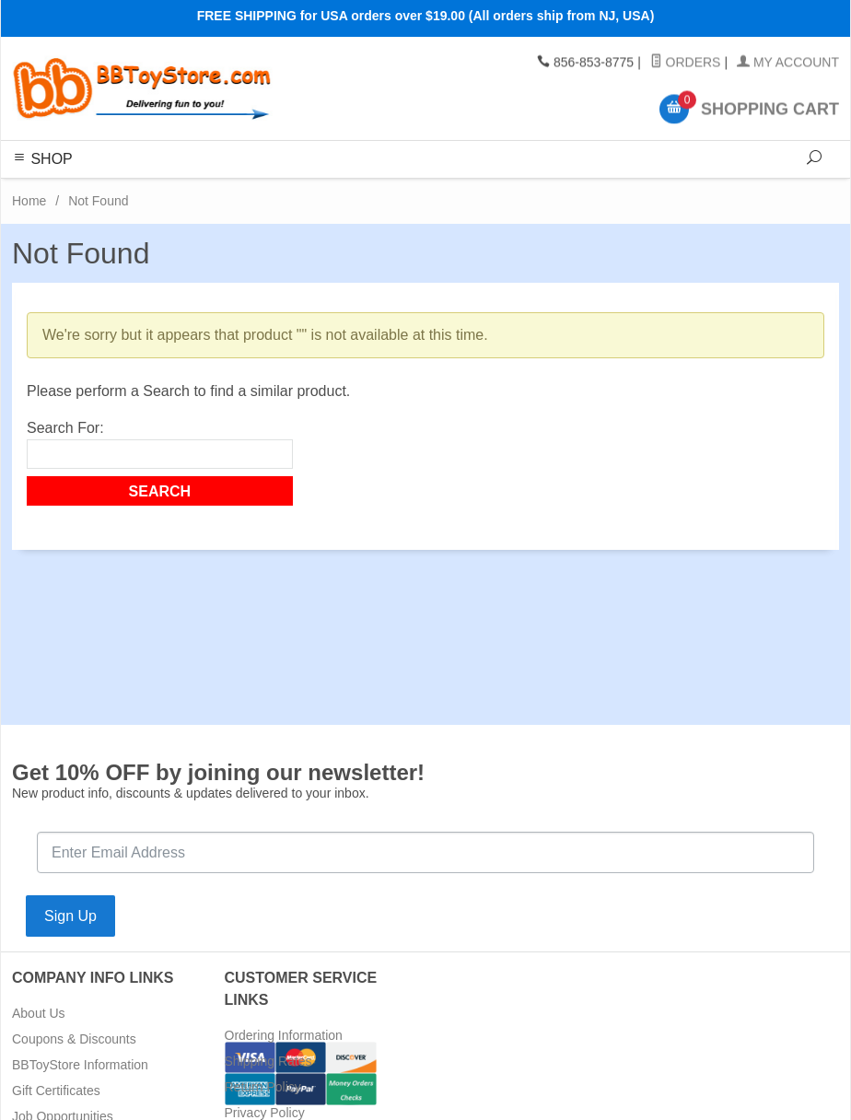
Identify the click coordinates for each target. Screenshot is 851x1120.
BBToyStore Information (80, 1064)
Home (29, 200)
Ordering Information (284, 1035)
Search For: (65, 428)
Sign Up (70, 916)
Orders (685, 62)
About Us (38, 1013)
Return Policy (263, 1086)
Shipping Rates (268, 1061)
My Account (788, 62)
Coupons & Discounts (74, 1039)
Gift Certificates (56, 1090)
